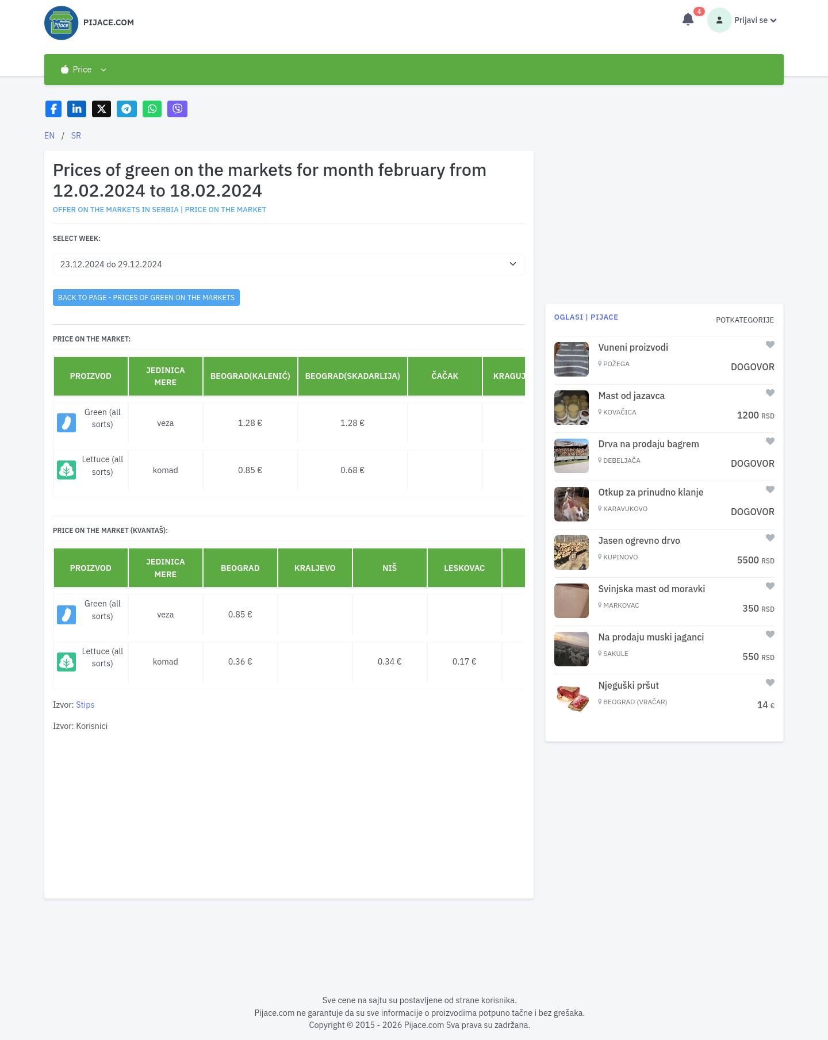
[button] (83, 69)
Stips (85, 704)
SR (76, 135)
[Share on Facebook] (53, 109)
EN (49, 135)
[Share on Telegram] (127, 109)
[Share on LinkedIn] (76, 109)
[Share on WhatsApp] (152, 109)
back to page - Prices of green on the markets (146, 297)
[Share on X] (101, 109)
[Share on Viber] (177, 109)
